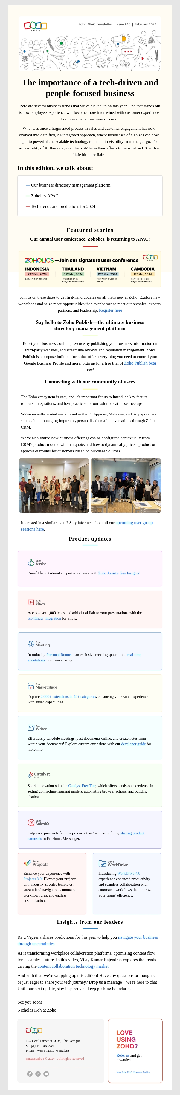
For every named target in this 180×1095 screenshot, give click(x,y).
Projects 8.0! (33, 879)
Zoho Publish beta (140, 363)
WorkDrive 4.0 (128, 873)
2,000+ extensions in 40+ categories (68, 697)
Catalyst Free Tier (82, 786)
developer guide (133, 744)
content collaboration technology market (73, 966)
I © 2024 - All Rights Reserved (55, 1059)
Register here (110, 310)
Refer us (123, 1055)
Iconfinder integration (44, 618)
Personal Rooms (59, 655)
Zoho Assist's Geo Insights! (119, 573)
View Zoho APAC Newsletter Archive (133, 1072)
